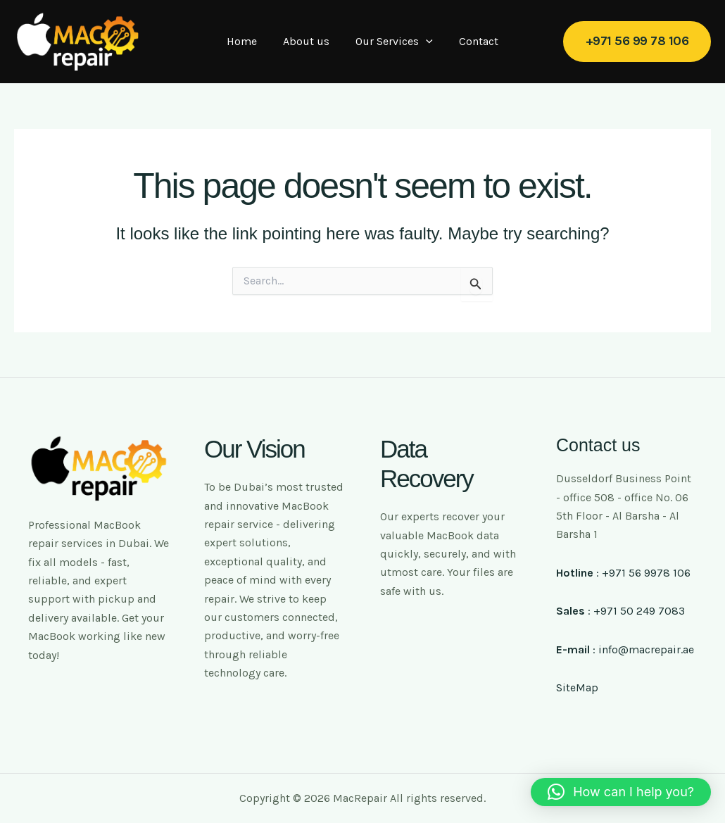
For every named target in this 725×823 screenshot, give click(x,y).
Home (247, 41)
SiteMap (577, 687)
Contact (473, 41)
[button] (637, 41)
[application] (424, 41)
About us (308, 41)
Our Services (392, 41)
